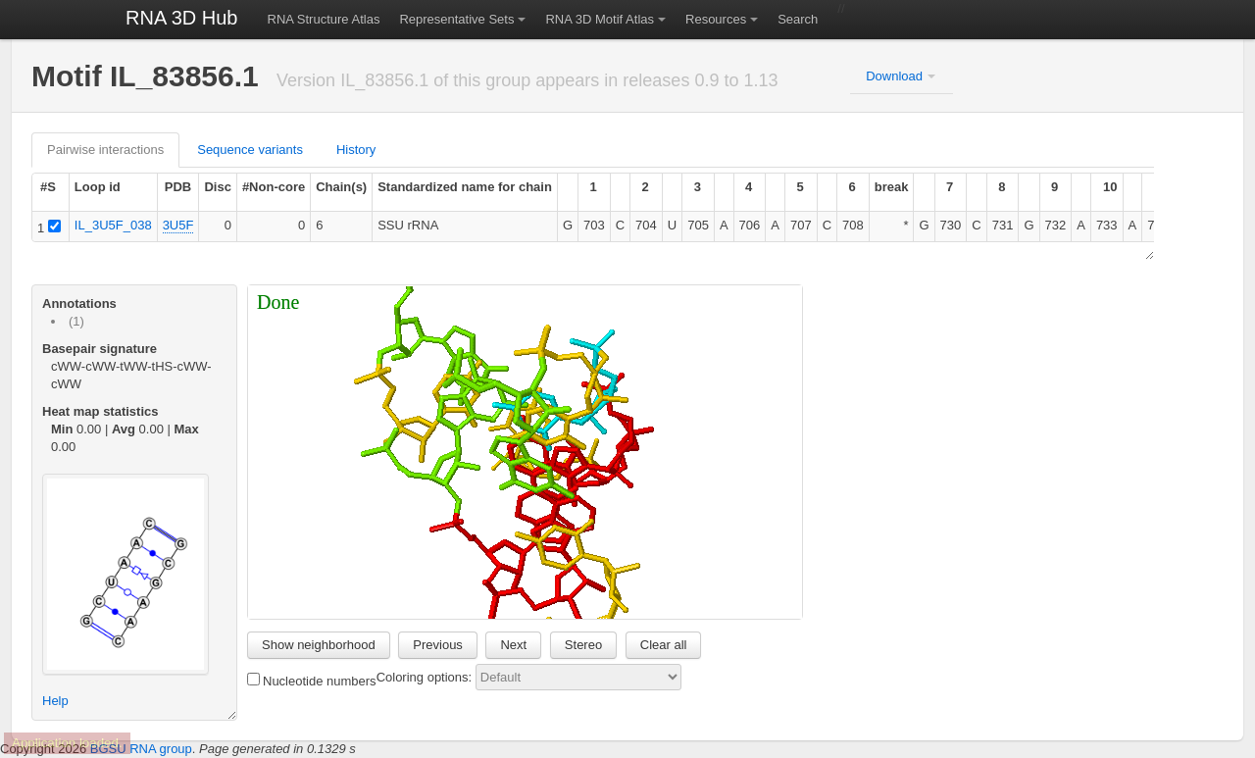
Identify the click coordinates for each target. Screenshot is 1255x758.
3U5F (178, 225)
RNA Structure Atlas (324, 19)
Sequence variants (250, 149)
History (356, 149)
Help (55, 700)
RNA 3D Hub (182, 17)
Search (798, 19)
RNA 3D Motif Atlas (599, 19)
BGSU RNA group (141, 748)
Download (894, 76)
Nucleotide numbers (311, 680)
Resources (715, 19)
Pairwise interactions (105, 149)
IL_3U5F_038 (113, 225)
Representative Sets (456, 19)
